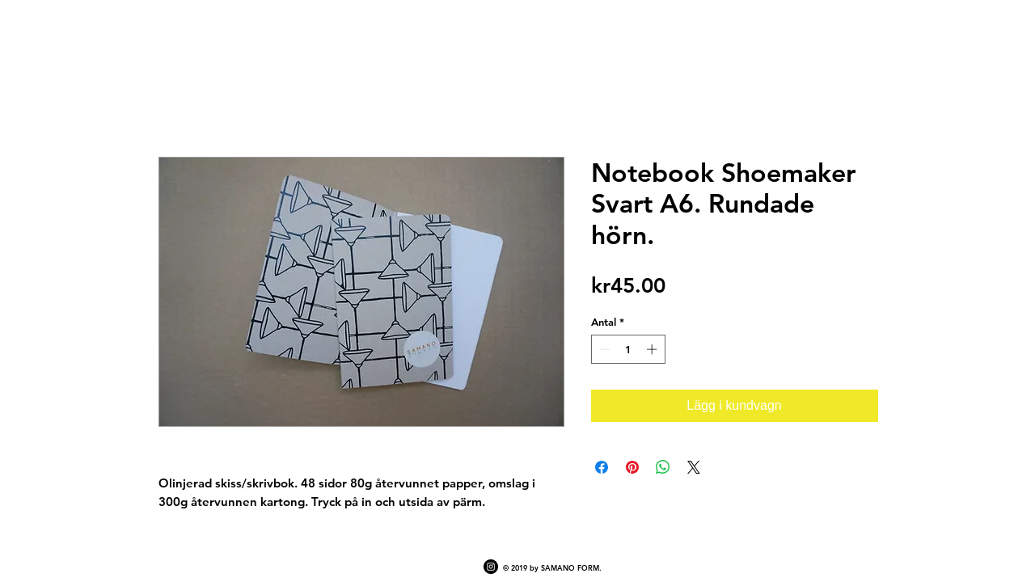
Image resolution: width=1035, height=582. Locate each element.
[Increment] (653, 349)
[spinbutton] (628, 349)
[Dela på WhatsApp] (663, 467)
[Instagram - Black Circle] (491, 566)
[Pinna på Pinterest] (632, 467)
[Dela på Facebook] (601, 467)
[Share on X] (693, 467)
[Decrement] (603, 349)
